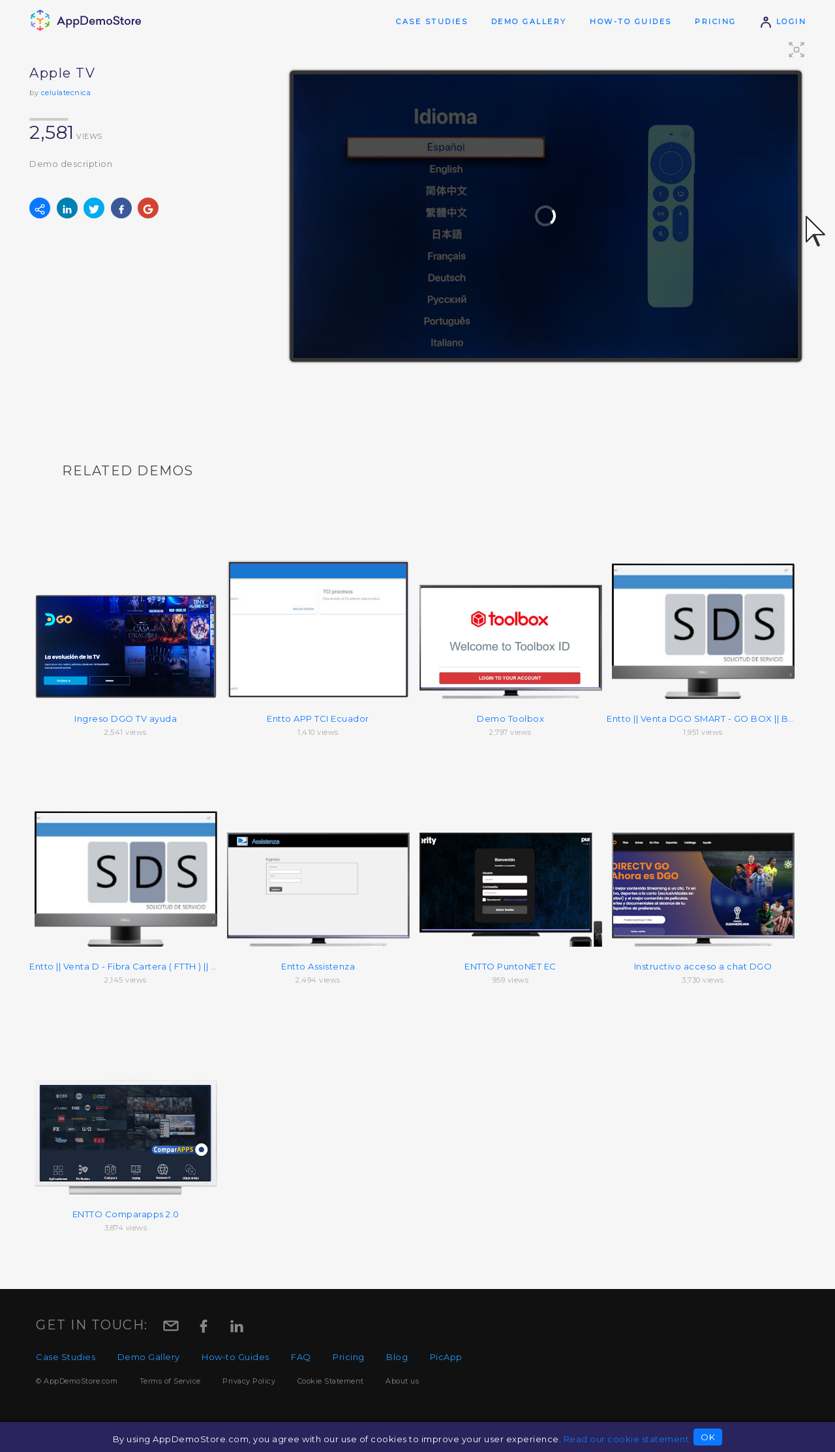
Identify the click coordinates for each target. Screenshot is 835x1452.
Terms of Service (170, 1380)
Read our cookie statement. (627, 1439)
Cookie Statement (330, 1380)
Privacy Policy (248, 1380)
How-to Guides (631, 21)
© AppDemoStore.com (76, 1380)
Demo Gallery (529, 21)
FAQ (301, 1357)
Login (782, 21)
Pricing (715, 21)
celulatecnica (66, 92)
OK (708, 1437)
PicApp (446, 1357)
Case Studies (432, 21)
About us (402, 1380)
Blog (397, 1357)
